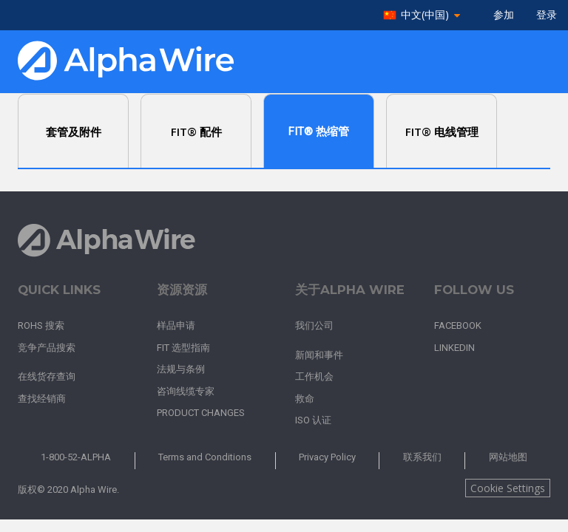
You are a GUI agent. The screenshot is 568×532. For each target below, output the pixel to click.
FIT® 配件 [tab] (196, 131)
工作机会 (314, 376)
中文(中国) (425, 15)
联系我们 (422, 457)
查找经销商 (42, 398)
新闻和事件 (319, 355)
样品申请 (176, 325)
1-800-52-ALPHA (76, 457)
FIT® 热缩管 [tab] (318, 131)
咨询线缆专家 (185, 391)
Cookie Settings (507, 488)
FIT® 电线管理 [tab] (442, 131)
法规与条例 (181, 369)
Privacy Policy (327, 457)
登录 (546, 14)
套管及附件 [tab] (73, 131)
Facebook (457, 325)
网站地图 (508, 457)
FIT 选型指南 (183, 347)
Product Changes (201, 412)
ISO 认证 (313, 420)
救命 (304, 398)
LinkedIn (454, 347)
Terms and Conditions (204, 457)
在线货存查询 (46, 376)
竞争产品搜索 (46, 347)
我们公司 (314, 325)
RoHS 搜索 (41, 325)
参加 (503, 14)
